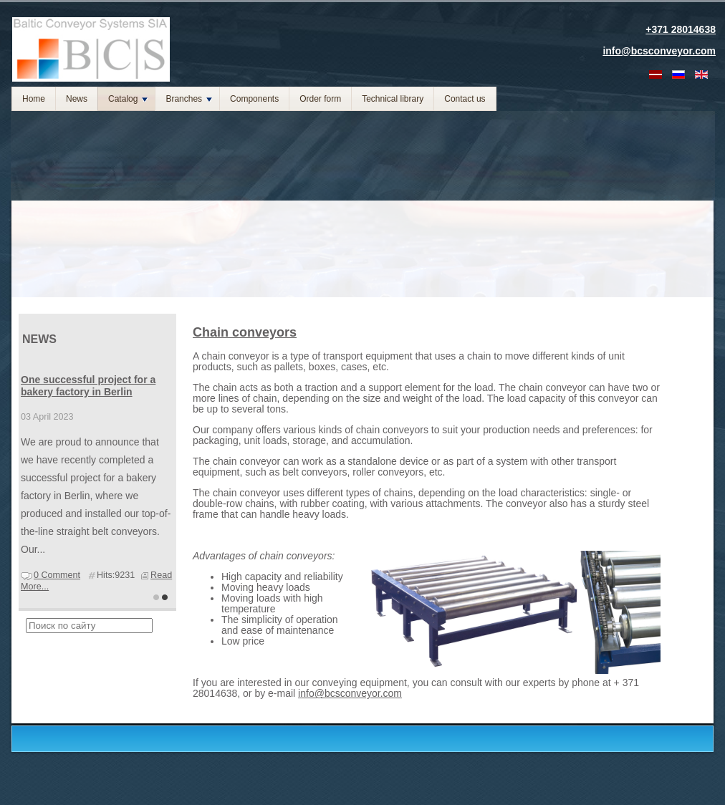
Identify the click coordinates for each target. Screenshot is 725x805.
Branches (188, 99)
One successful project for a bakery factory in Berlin (88, 386)
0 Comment (57, 575)
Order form (320, 99)
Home (33, 99)
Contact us (464, 99)
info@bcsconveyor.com (350, 693)
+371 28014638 (680, 29)
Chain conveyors (245, 332)
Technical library (392, 99)
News (76, 99)
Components (254, 99)
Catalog (128, 99)
